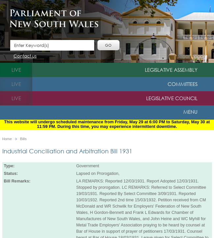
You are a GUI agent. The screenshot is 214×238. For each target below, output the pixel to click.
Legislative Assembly (171, 69)
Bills (23, 139)
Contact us (25, 56)
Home (7, 139)
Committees (183, 84)
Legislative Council (172, 98)
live (16, 69)
